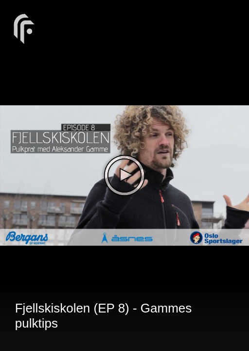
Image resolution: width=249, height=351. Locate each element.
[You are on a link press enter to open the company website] (24, 28)
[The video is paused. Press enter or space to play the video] (124, 175)
